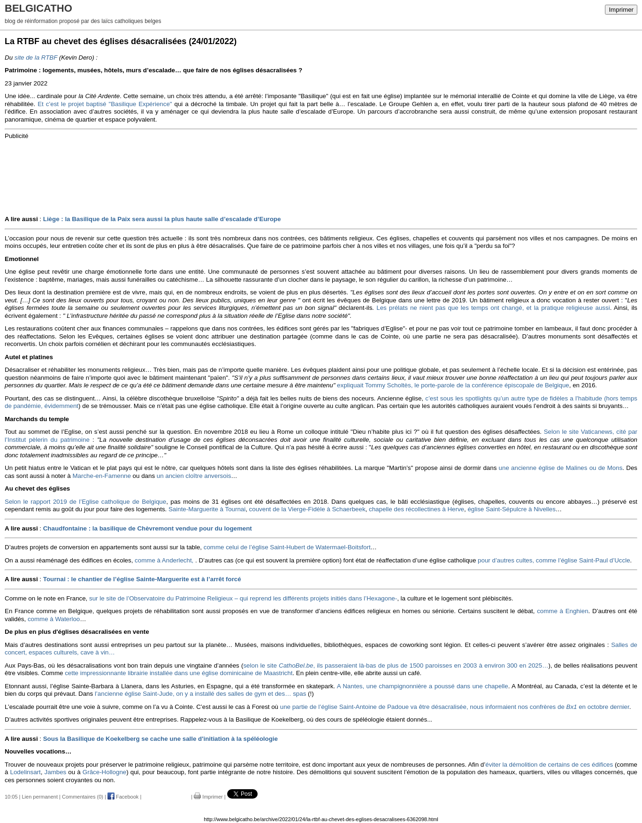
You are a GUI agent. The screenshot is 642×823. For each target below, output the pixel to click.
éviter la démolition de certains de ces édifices (549, 764)
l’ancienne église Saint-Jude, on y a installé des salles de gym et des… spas (199, 693)
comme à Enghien (561, 611)
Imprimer (621, 9)
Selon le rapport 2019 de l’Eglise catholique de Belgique (85, 501)
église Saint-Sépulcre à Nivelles (511, 509)
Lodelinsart (25, 772)
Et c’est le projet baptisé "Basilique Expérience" (105, 104)
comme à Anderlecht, (164, 560)
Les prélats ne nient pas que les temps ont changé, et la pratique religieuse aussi (493, 307)
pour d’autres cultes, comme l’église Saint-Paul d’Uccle (554, 560)
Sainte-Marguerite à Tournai (206, 509)
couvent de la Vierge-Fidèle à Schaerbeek (307, 509)
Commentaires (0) (82, 797)
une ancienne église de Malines (543, 467)
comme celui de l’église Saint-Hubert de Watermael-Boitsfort (287, 547)
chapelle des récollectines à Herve (416, 509)
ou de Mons (606, 467)
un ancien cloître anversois (194, 475)
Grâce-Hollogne (104, 772)
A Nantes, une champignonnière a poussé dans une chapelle (422, 686)
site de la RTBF (36, 57)
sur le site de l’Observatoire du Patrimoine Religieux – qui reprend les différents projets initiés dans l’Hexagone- (243, 598)
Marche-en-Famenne (101, 475)
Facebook (122, 797)
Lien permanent (40, 797)
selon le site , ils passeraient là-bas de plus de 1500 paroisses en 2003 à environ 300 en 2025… (395, 665)
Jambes (56, 772)
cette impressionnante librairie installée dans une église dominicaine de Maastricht (178, 673)
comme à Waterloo (54, 619)
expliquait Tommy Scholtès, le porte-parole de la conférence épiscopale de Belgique (453, 385)
